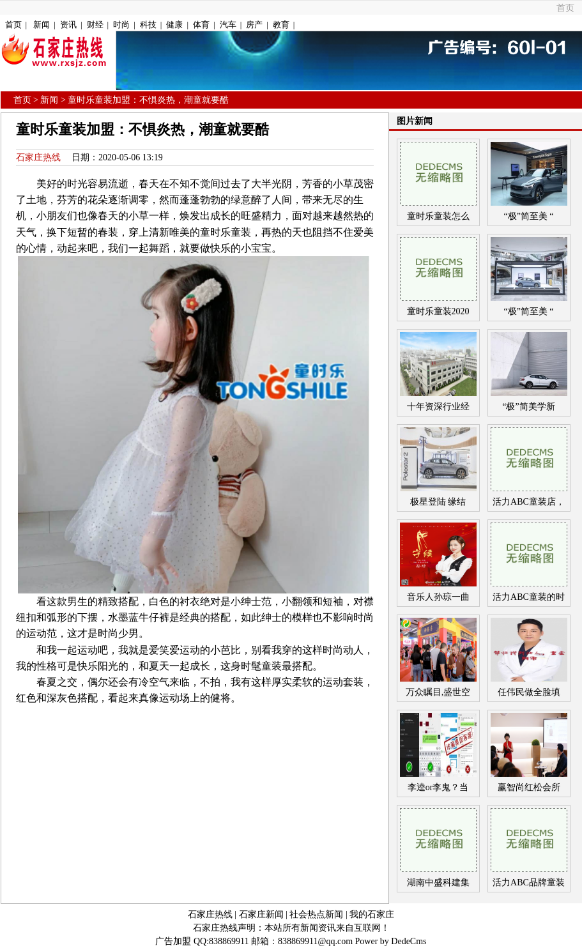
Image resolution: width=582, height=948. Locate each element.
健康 (174, 24)
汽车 (228, 24)
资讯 (68, 24)
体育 (201, 24)
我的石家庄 (371, 914)
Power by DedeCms (391, 941)
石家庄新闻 (261, 914)
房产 (254, 24)
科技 (148, 24)
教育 (281, 24)
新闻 (41, 24)
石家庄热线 (38, 157)
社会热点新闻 (316, 914)
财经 (95, 24)
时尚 (121, 24)
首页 (565, 8)
